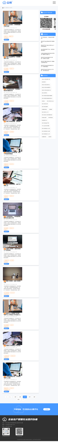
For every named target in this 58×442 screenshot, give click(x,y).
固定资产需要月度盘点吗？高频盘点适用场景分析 (47, 62)
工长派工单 (12, 388)
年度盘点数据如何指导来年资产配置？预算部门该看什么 (47, 54)
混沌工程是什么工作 (45, 112)
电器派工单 (12, 196)
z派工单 (12, 325)
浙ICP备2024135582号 (37, 440)
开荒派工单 (6, 358)
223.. (21, 400)
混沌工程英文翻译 (45, 106)
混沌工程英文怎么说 (50, 101)
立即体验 (46, 410)
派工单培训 (6, 70)
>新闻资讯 (7, 7)
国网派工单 (11, 36)
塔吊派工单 (12, 228)
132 (17, 397)
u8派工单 (5, 36)
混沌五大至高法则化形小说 (46, 90)
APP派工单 (6, 327)
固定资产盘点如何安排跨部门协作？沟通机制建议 (47, 66)
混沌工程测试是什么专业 (46, 128)
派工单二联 (12, 293)
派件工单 (5, 262)
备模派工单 (6, 164)
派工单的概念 (6, 325)
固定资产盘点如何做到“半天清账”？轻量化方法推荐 (47, 58)
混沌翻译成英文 (44, 109)
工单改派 (5, 133)
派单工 (5, 230)
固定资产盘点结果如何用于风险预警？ (47, 42)
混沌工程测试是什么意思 (46, 131)
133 (23, 397)
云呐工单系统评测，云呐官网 (13, 121)
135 (34, 397)
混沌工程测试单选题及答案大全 (47, 98)
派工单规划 (6, 228)
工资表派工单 (13, 356)
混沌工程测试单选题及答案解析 (47, 95)
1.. (11, 397)
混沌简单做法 (50, 117)
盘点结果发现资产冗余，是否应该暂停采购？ (47, 50)
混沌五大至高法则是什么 (46, 84)
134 (28, 397)
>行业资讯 (10, 7)
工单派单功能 (6, 356)
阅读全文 (6, 39)
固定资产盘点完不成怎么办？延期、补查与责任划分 (47, 70)
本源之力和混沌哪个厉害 (46, 79)
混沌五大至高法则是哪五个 (46, 87)
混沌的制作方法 (44, 120)
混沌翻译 (50, 109)
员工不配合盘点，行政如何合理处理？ (47, 38)
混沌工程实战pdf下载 (45, 123)
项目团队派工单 (7, 390)
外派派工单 (12, 68)
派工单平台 (12, 164)
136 (15, 400)
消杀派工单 (6, 196)
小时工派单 (6, 102)
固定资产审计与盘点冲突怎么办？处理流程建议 (47, 46)
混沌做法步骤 (44, 117)
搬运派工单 (6, 388)
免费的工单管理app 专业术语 (13, 346)
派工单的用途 (6, 293)
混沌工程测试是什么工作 (46, 134)
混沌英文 (43, 101)
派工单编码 (6, 68)
